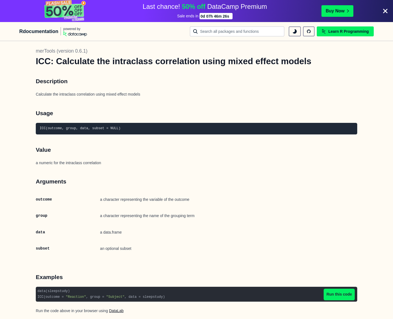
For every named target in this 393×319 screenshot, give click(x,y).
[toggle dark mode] (295, 31)
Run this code (339, 294)
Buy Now (337, 11)
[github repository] (309, 31)
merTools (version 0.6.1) (62, 51)
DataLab (116, 311)
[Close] (385, 11)
